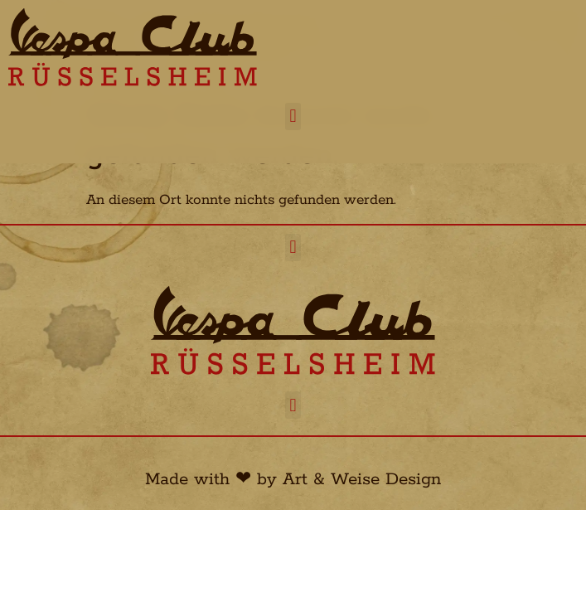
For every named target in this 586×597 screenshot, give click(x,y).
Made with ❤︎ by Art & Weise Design (293, 479)
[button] (293, 116)
